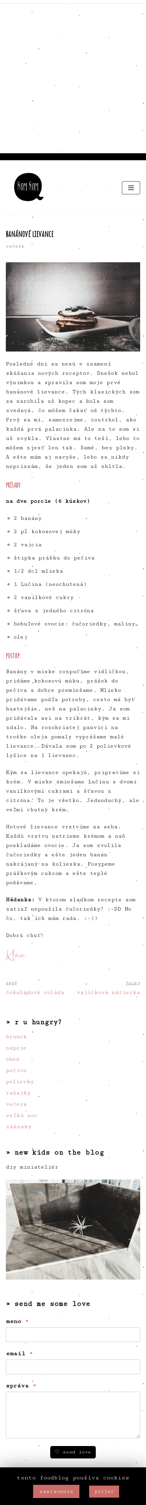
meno (17, 1321)
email (19, 1353)
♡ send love (73, 1452)
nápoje (16, 1048)
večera (15, 246)
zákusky (19, 1127)
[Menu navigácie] (131, 187)
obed (12, 1059)
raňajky (18, 1093)
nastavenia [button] (56, 1491)
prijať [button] (104, 1491)
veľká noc (21, 1115)
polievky (20, 1082)
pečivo (16, 1070)
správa (21, 1385)
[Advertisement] (73, 76)
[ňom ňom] (29, 188)
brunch (16, 1037)
